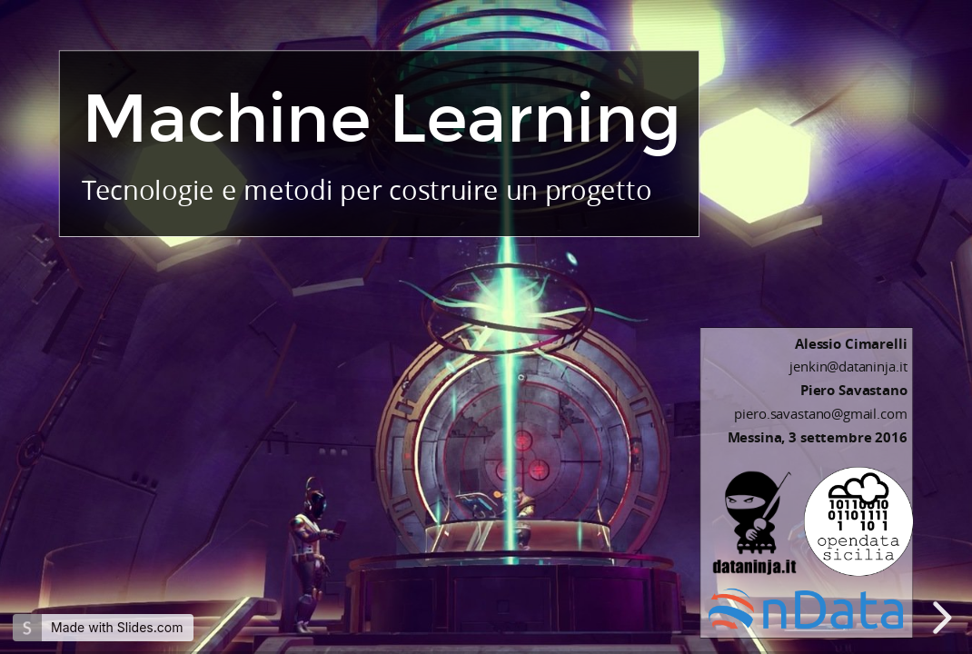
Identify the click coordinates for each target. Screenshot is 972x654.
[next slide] (943, 617)
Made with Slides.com (117, 627)
